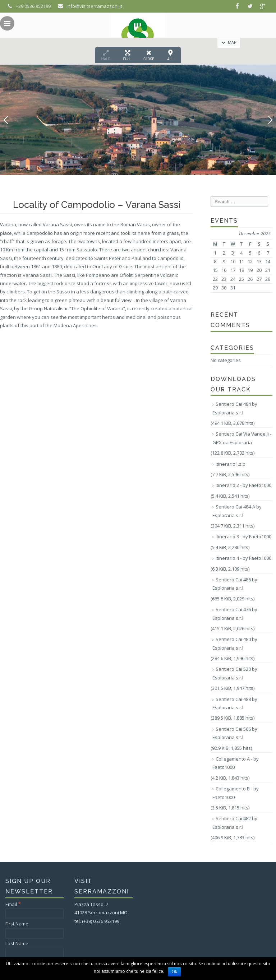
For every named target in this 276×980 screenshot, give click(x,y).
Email (13, 904)
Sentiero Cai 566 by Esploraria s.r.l (234, 733)
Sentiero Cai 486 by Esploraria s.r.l (234, 583)
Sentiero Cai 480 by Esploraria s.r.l (234, 643)
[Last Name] (34, 953)
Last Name (16, 943)
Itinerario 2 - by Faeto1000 (243, 485)
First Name (16, 923)
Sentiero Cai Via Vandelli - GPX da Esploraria (241, 438)
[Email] (34, 914)
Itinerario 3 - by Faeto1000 (243, 536)
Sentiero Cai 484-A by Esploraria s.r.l (237, 510)
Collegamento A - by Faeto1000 (235, 763)
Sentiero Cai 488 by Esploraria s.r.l (234, 703)
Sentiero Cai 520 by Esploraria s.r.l (234, 673)
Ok (174, 971)
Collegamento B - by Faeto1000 (235, 792)
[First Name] (34, 933)
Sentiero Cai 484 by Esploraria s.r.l (234, 408)
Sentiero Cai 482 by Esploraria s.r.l (234, 822)
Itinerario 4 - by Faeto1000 (243, 558)
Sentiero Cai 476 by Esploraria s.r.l (234, 613)
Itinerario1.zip (230, 464)
